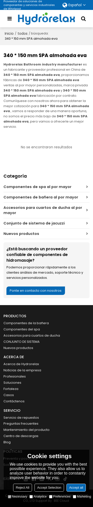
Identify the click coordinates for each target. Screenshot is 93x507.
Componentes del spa (21, 329)
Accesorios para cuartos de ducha (31, 335)
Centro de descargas (20, 436)
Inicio (9, 33)
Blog (7, 442)
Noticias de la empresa (22, 370)
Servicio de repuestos (21, 417)
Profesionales (14, 376)
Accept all (76, 487)
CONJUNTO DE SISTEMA (21, 342)
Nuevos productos (18, 348)
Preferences (59, 496)
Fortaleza (10, 389)
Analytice (38, 496)
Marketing (82, 496)
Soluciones (12, 382)
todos (23, 33)
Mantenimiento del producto (26, 430)
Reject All (22, 487)
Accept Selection (49, 487)
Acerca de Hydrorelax (21, 364)
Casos (8, 395)
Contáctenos (14, 401)
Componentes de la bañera (26, 323)
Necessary (17, 496)
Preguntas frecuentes (20, 423)
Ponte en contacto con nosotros (36, 290)
